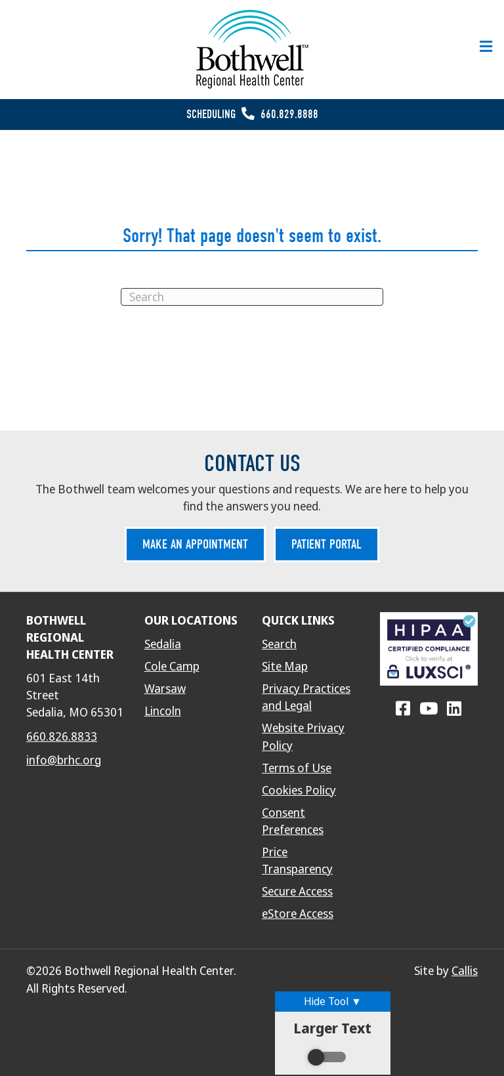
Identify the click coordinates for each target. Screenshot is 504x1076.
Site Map (285, 666)
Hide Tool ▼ (333, 1001)
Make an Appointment (195, 544)
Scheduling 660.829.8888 (252, 114)
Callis (465, 971)
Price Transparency (297, 861)
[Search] (252, 297)
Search (279, 644)
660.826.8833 (61, 736)
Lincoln (162, 711)
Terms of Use (296, 768)
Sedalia (162, 644)
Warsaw (165, 688)
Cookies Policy (299, 790)
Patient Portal (326, 544)
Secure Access (297, 891)
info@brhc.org (63, 760)
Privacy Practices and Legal (306, 697)
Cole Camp (172, 666)
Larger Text (332, 1043)
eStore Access (297, 913)
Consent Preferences (293, 821)
